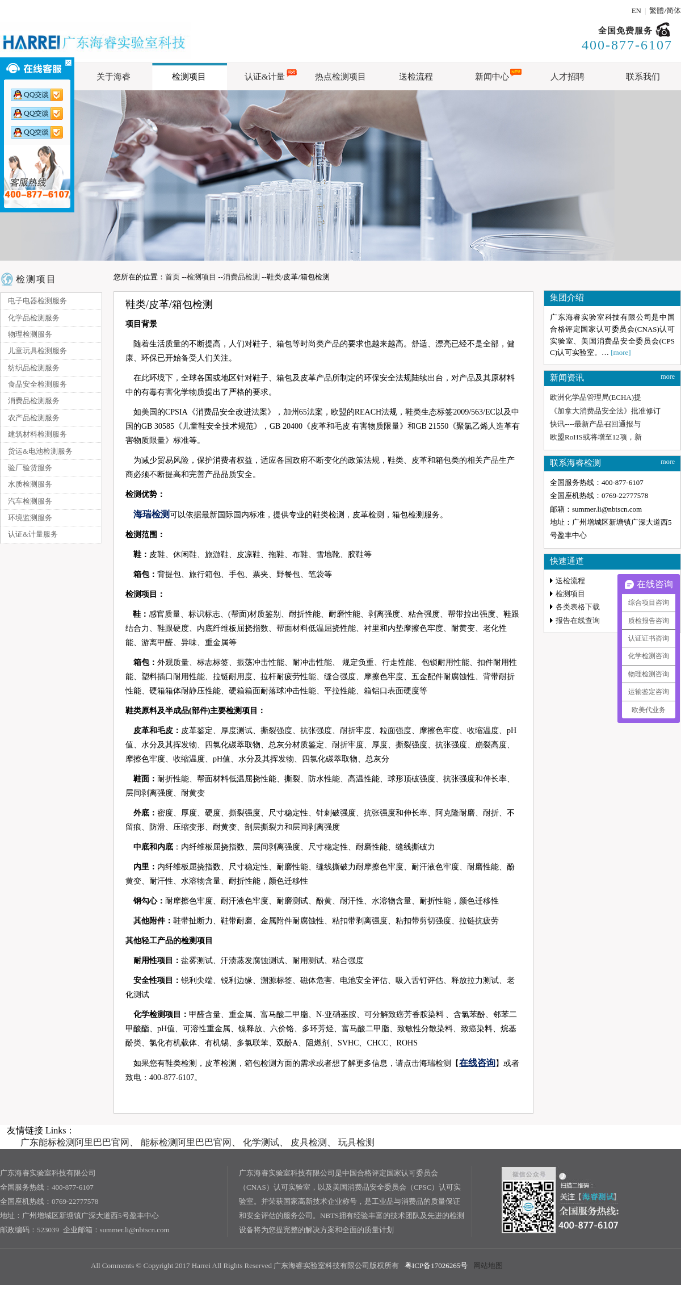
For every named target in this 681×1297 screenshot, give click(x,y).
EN (636, 10)
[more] (620, 352)
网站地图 (488, 1265)
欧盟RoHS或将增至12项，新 (596, 437)
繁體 (656, 10)
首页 (172, 277)
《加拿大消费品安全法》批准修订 (605, 411)
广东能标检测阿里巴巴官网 (74, 1142)
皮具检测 (309, 1142)
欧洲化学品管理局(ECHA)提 (595, 397)
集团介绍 (567, 297)
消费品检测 (241, 277)
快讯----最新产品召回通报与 (595, 424)
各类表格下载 (578, 607)
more (668, 376)
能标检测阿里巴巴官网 (186, 1142)
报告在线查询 (578, 620)
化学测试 (261, 1142)
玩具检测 (356, 1142)
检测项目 (36, 279)
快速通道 (567, 561)
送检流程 (570, 580)
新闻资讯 (567, 377)
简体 (673, 10)
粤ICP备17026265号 (436, 1265)
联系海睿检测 (575, 462)
